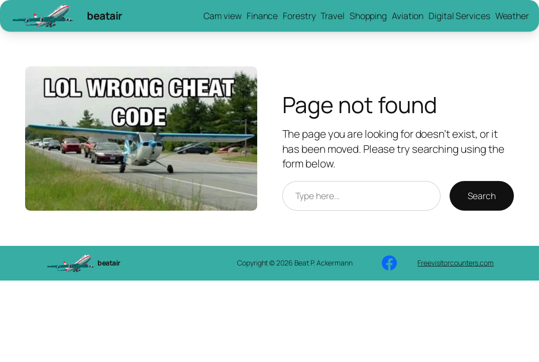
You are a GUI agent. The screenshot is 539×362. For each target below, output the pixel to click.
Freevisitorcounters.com (455, 262)
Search (482, 196)
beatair (104, 16)
